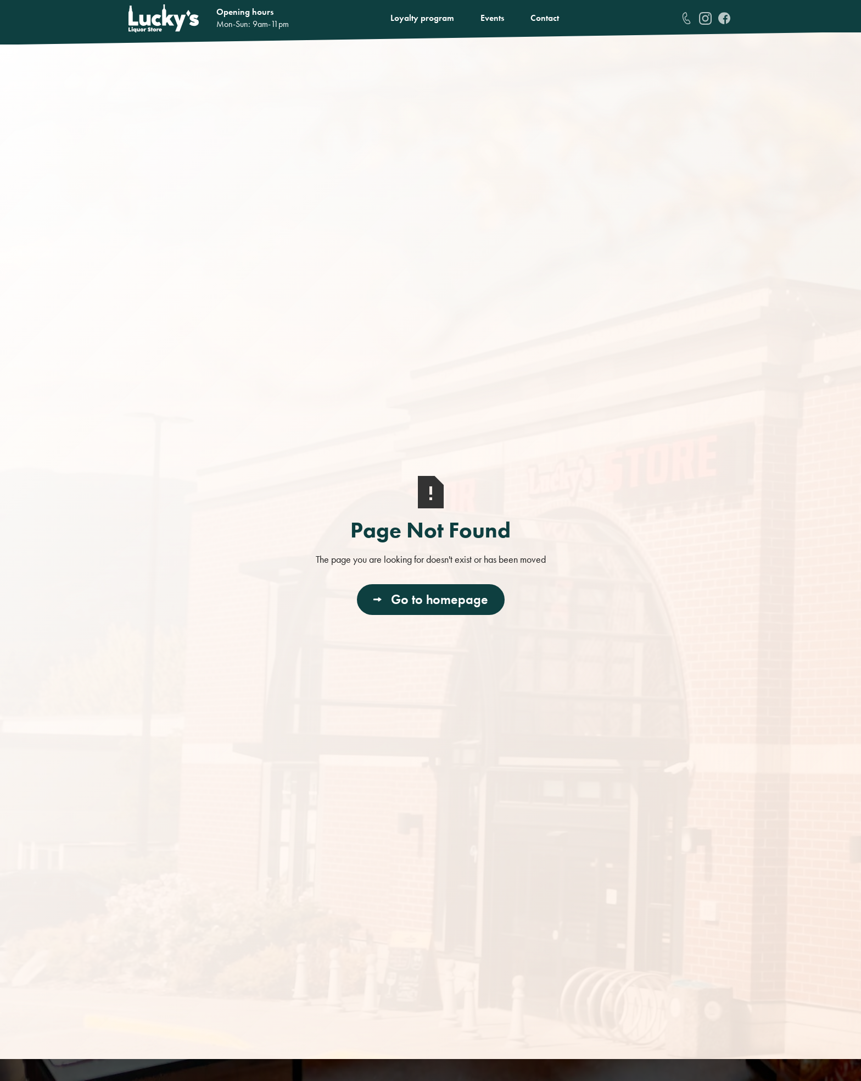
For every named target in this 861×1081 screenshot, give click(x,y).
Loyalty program (422, 18)
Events (492, 18)
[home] (163, 18)
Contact (544, 18)
